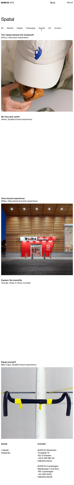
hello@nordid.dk (45, 477)
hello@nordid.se (45, 461)
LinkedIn (5, 450)
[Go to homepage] (7, 2)
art (49, 28)
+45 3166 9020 (45, 474)
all (2, 28)
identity (10, 28)
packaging (30, 28)
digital (20, 28)
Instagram (5, 452)
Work (52, 2)
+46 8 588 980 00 (46, 458)
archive (57, 28)
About (70, 2)
